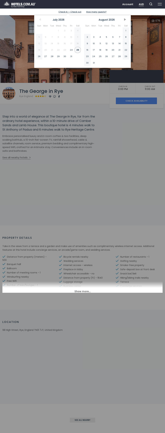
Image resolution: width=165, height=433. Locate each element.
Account (127, 4)
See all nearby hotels (15, 157)
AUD (141, 4)
